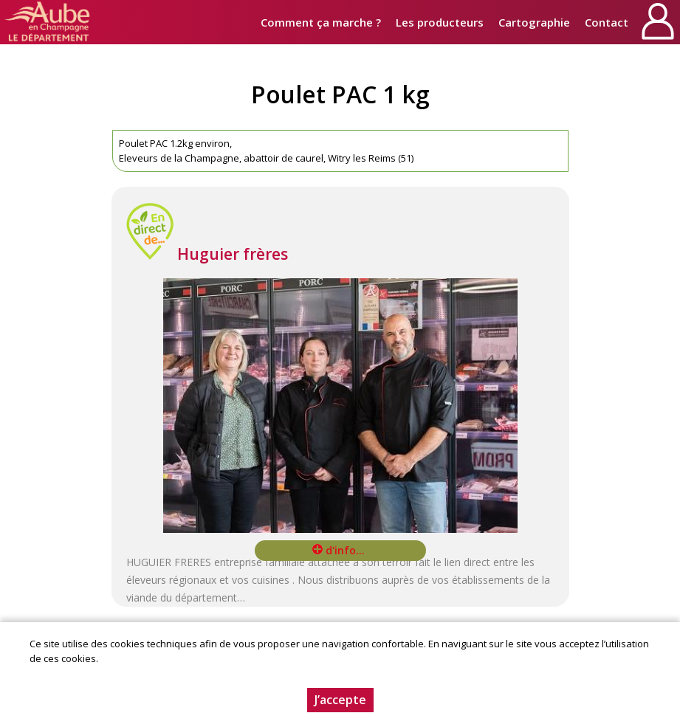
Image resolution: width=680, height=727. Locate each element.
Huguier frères (232, 254)
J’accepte (340, 700)
